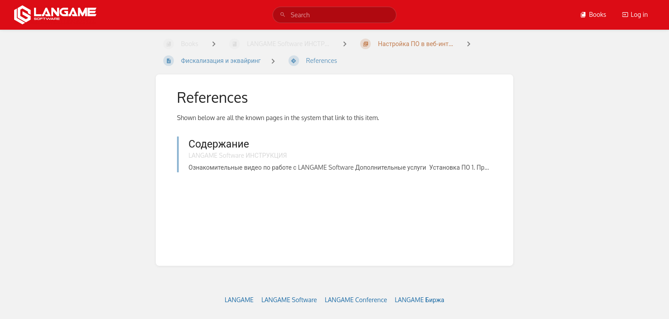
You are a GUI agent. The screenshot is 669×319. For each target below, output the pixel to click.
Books (593, 14)
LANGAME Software (289, 299)
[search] (334, 15)
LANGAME (239, 299)
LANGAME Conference (356, 299)
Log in (635, 14)
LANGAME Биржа (419, 299)
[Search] (283, 15)
